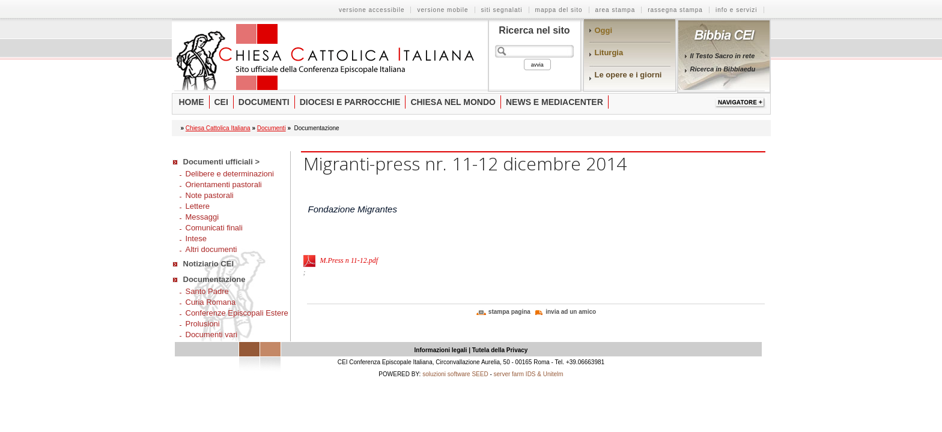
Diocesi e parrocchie (350, 102)
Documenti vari (212, 334)
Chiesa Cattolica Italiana (218, 128)
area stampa (615, 10)
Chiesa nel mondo (453, 102)
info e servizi (737, 10)
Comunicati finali (214, 227)
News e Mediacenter (554, 102)
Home (191, 102)
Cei (221, 102)
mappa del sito (559, 10)
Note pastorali (210, 195)
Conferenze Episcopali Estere (237, 312)
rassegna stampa (675, 10)
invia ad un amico (570, 311)
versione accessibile (372, 10)
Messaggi (202, 216)
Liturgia (609, 52)
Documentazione (214, 279)
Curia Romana (211, 302)
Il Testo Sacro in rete (722, 55)
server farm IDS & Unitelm (529, 374)
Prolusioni (203, 323)
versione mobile (442, 10)
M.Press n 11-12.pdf (349, 260)
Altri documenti (211, 249)
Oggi (604, 30)
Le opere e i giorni (628, 74)
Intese (196, 238)
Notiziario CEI (208, 263)
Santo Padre (207, 291)
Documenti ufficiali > (221, 161)
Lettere (198, 206)
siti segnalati (502, 10)
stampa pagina (509, 311)
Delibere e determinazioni (230, 173)
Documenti (264, 102)
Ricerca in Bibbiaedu (723, 69)
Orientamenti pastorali (224, 184)
